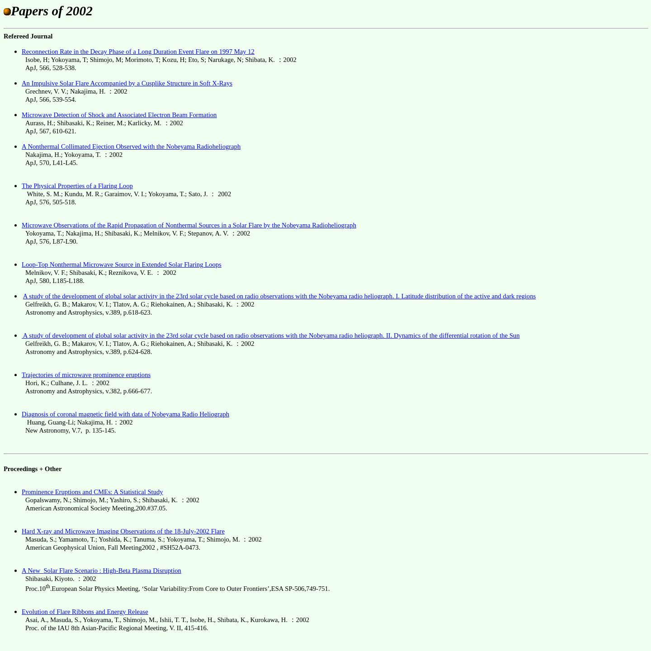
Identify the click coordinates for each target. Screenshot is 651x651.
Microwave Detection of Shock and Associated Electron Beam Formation (119, 114)
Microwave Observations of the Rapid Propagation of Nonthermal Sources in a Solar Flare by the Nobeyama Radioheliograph (189, 225)
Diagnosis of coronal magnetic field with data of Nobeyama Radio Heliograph (125, 414)
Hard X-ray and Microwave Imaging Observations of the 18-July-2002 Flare (123, 531)
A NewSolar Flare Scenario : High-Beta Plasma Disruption (101, 570)
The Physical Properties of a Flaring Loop (77, 185)
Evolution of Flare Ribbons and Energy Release (85, 611)
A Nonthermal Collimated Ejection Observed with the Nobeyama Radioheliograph (131, 146)
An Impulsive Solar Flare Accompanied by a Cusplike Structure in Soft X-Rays (127, 83)
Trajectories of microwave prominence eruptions (86, 374)
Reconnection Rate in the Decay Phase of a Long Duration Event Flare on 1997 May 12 (138, 51)
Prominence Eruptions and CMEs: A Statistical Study (92, 491)
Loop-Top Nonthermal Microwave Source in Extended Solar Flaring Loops (122, 264)
